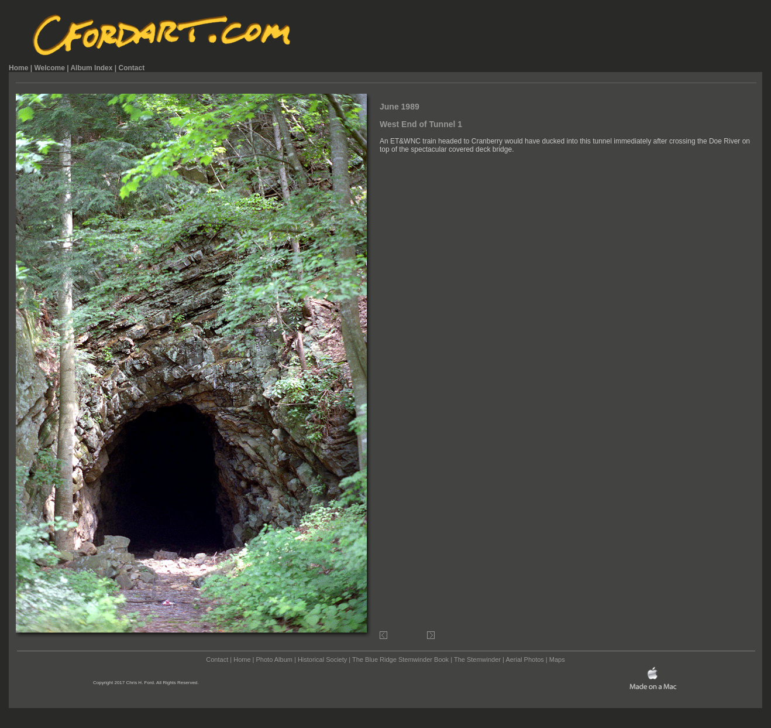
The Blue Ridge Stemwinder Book (400, 659)
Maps (557, 659)
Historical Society (322, 659)
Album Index (91, 68)
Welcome (49, 68)
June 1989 (399, 106)
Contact (131, 68)
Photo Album (274, 659)
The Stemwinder (477, 659)
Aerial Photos (524, 659)
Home (18, 68)
